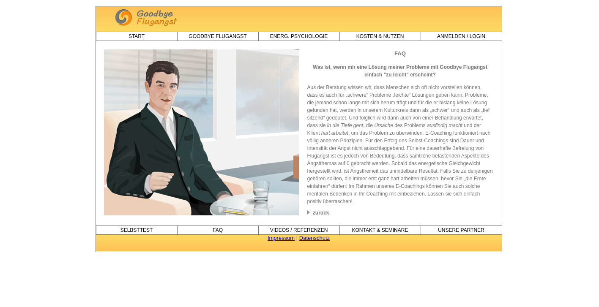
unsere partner (461, 230)
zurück (318, 213)
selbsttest (136, 230)
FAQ (218, 230)
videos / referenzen (299, 230)
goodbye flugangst (217, 36)
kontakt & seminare (380, 230)
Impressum (281, 238)
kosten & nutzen (380, 36)
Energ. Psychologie (299, 36)
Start (137, 36)
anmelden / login (461, 36)
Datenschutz (314, 238)
